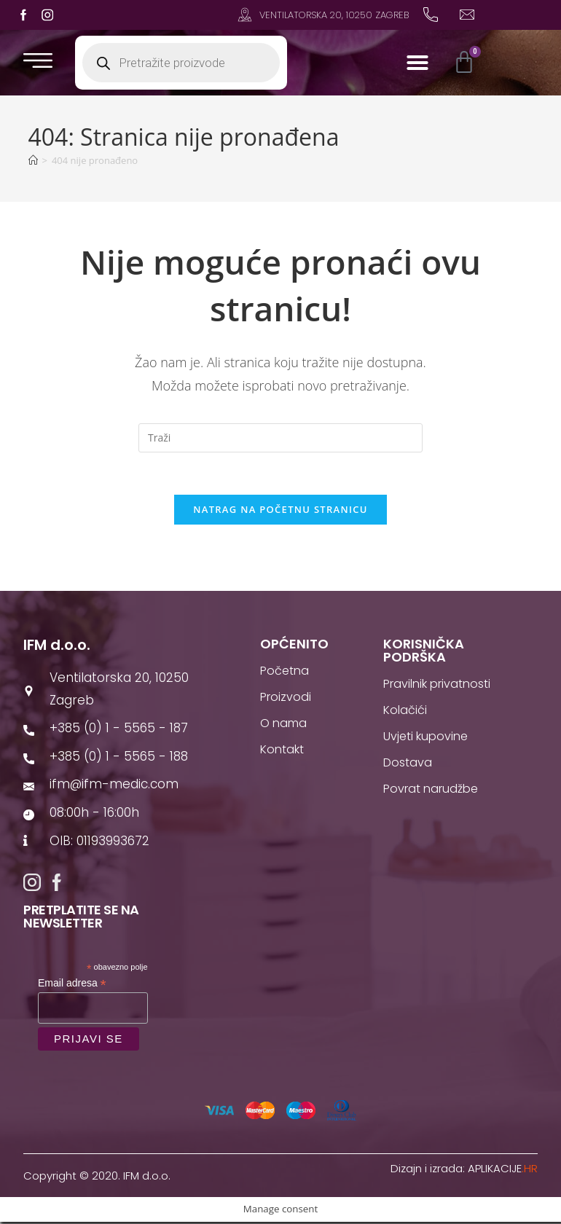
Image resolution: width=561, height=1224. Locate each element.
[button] (417, 62)
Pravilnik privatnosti (436, 686)
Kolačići (405, 712)
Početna (284, 672)
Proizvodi (285, 699)
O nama (283, 725)
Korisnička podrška (423, 652)
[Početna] (33, 160)
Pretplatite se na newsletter (81, 918)
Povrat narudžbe (430, 790)
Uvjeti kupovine (425, 738)
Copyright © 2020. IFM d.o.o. (96, 1177)
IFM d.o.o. (56, 647)
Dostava (407, 764)
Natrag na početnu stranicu (280, 511)
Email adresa (72, 985)
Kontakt (282, 751)
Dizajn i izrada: (464, 1170)
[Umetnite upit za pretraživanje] (280, 437)
